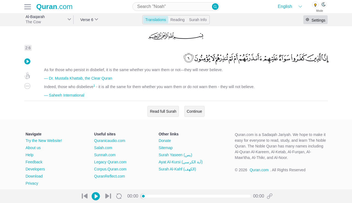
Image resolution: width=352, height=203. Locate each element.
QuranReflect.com (109, 176)
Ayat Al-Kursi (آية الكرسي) (181, 162)
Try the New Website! (44, 140)
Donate (165, 140)
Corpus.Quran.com (110, 169)
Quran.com (259, 170)
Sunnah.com (105, 155)
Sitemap (166, 148)
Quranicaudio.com (109, 140)
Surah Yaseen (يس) (175, 155)
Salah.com (103, 148)
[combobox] (176, 6)
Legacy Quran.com (110, 162)
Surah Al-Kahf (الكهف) (177, 169)
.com (54, 6)
